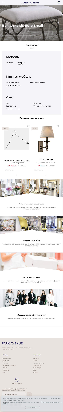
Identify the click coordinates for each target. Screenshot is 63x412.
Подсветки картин (13, 109)
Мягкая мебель (18, 77)
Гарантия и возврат (9, 365)
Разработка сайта (7, 349)
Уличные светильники (42, 106)
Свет (10, 97)
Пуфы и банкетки (12, 82)
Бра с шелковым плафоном (46, 163)
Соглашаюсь (33, 407)
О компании (7, 358)
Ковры (35, 372)
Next (46, 175)
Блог (4, 372)
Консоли (9, 63)
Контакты (6, 370)
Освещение (37, 365)
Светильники (11, 106)
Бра (7, 103)
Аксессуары (37, 368)
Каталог (37, 355)
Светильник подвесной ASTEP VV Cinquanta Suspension (16, 162)
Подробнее (19, 33)
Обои (35, 370)
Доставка (6, 360)
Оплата (5, 363)
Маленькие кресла (13, 85)
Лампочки (37, 103)
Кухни (35, 360)
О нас (5, 355)
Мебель (12, 57)
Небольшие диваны (37, 82)
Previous (17, 175)
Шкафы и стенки (21, 64)
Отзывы (5, 368)
